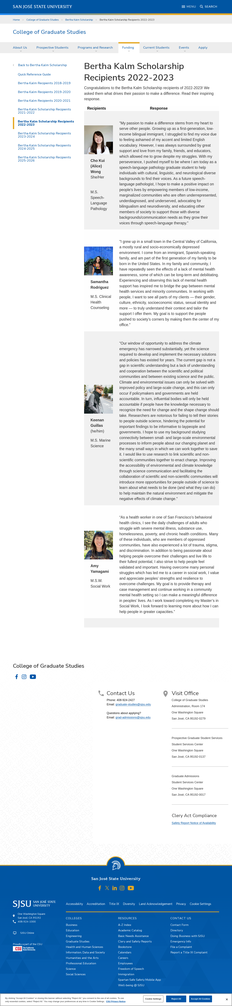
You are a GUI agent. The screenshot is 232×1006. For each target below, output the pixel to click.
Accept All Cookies (200, 999)
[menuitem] (21, 47)
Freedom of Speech (131, 969)
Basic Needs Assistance (133, 936)
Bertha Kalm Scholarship (79, 20)
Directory (176, 930)
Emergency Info (180, 941)
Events (184, 47)
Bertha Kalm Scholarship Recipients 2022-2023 (127, 20)
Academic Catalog (130, 930)
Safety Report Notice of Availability (194, 823)
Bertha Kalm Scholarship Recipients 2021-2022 (44, 111)
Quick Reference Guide (34, 74)
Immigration (126, 974)
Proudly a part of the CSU (27, 946)
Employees (125, 963)
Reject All (176, 999)
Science (71, 969)
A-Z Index (124, 925)
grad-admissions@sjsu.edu (133, 717)
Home (16, 20)
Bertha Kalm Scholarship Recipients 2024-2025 (44, 147)
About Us (20, 47)
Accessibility (74, 904)
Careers (123, 958)
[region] (116, 999)
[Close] (226, 999)
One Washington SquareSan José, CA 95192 (31, 916)
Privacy (181, 904)
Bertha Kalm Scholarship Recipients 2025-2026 (44, 159)
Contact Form (179, 925)
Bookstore (125, 947)
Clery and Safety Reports (135, 941)
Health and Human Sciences (84, 947)
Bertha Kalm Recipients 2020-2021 (44, 100)
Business (71, 925)
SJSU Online (27, 933)
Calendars (124, 952)
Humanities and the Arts (82, 958)
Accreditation (96, 904)
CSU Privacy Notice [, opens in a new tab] (116, 1001)
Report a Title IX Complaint (189, 952)
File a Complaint (181, 947)
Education (72, 930)
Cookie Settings (200, 904)
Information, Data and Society (85, 952)
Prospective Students (52, 47)
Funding (128, 47)
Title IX (114, 904)
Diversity (129, 904)
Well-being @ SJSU (131, 985)
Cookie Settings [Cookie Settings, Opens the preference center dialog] (153, 999)
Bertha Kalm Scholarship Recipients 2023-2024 (44, 135)
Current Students (156, 47)
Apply (202, 47)
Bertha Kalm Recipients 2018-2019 (44, 83)
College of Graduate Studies (42, 20)
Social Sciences (76, 974)
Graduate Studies (77, 941)
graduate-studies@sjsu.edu (133, 704)
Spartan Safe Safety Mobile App (139, 980)
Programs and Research (95, 47)
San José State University (42, 6)
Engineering (74, 936)
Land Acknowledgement (155, 904)
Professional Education (81, 963)
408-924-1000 (27, 921)
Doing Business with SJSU (187, 936)
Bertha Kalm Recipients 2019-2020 (44, 92)
